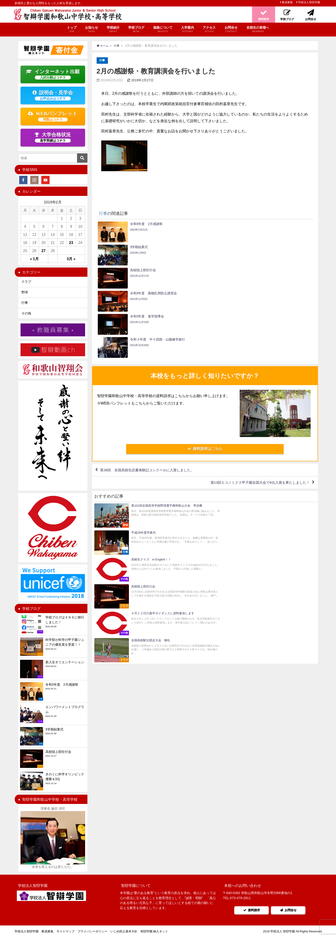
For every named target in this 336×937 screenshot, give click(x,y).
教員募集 (287, 2)
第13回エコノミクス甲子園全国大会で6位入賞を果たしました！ (256, 414)
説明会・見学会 (53, 95)
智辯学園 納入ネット (154, 931)
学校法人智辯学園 (309, 2)
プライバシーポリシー (92, 931)
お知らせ (91, 29)
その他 (26, 313)
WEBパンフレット (52, 116)
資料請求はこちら (205, 379)
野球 (24, 292)
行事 (102, 60)
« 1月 (34, 259)
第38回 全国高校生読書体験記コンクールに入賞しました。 (151, 401)
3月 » (71, 259)
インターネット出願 (53, 74)
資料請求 (251, 910)
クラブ (26, 281)
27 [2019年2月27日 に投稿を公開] (44, 251)
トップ (72, 29)
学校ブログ (136, 29)
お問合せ (231, 29)
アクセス (209, 29)
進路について (162, 29)
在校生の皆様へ (258, 29)
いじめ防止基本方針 (123, 931)
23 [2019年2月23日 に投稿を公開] (71, 242)
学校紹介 (113, 29)
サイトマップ (65, 931)
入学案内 (187, 29)
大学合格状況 (53, 137)
